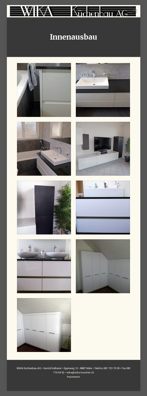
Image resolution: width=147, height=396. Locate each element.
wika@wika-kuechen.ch (80, 372)
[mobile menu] (134, 11)
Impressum (73, 376)
